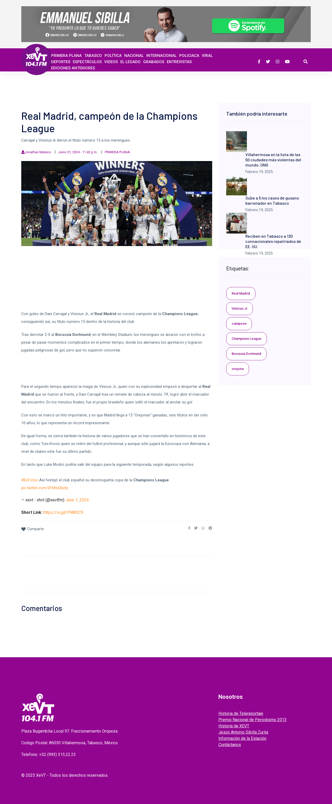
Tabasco (93, 55)
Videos (111, 61)
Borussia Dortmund (246, 354)
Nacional (134, 55)
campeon (239, 323)
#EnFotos (29, 480)
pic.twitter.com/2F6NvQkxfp (44, 488)
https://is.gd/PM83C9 (63, 512)
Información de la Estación (242, 738)
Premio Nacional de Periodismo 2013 (252, 719)
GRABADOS (153, 61)
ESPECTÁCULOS (87, 61)
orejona (238, 369)
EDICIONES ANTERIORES (73, 68)
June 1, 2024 (77, 499)
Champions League (246, 339)
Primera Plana (66, 55)
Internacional (161, 55)
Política (113, 55)
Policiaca (189, 55)
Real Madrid (241, 293)
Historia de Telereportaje (240, 713)
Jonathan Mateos (38, 152)
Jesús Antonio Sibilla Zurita (243, 732)
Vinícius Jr (239, 308)
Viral (207, 55)
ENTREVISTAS (179, 61)
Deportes (60, 61)
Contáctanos (229, 744)
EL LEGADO (130, 61)
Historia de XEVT (233, 725)
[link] (189, 528)
